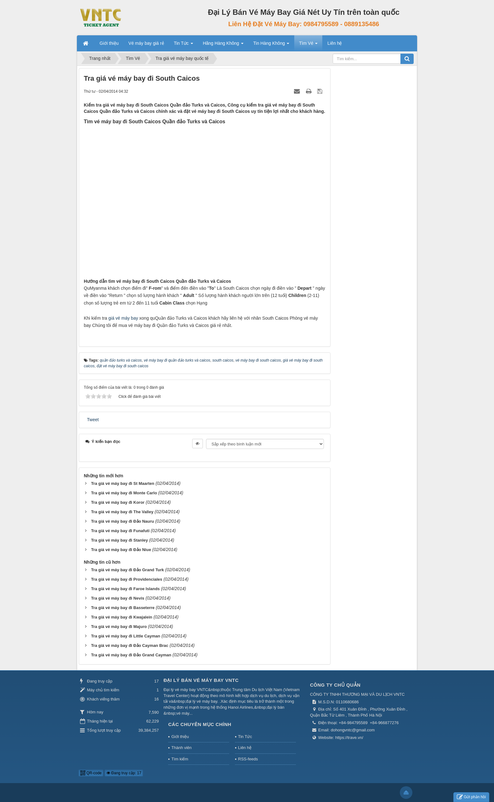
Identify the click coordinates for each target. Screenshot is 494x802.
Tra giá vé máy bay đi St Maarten (122, 483)
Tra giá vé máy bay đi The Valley (122, 511)
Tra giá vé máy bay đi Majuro (119, 626)
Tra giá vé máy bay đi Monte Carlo (124, 493)
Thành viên (181, 747)
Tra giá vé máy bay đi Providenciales (126, 579)
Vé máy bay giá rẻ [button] (146, 43)
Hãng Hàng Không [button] (223, 45)
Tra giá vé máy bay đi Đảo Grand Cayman (131, 655)
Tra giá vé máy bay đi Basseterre (123, 607)
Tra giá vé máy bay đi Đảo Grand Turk (127, 569)
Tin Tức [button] (183, 45)
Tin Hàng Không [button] (271, 45)
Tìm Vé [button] (308, 45)
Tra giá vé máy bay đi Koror (118, 502)
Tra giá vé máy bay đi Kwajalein (121, 617)
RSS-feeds (248, 759)
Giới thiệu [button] (109, 43)
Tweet (93, 419)
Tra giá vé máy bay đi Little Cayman (125, 636)
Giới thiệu (180, 736)
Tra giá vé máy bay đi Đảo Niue (121, 549)
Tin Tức (245, 736)
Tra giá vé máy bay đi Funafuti (120, 530)
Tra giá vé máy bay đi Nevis (117, 598)
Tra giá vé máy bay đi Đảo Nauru (122, 521)
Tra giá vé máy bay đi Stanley (119, 540)
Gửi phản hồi (471, 797)
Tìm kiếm (179, 759)
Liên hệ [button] (334, 43)
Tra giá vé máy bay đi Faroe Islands (125, 588)
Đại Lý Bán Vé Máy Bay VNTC (201, 680)
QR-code (90, 773)
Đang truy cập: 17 (123, 773)
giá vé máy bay (123, 318)
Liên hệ (244, 747)
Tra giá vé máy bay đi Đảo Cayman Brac (129, 645)
